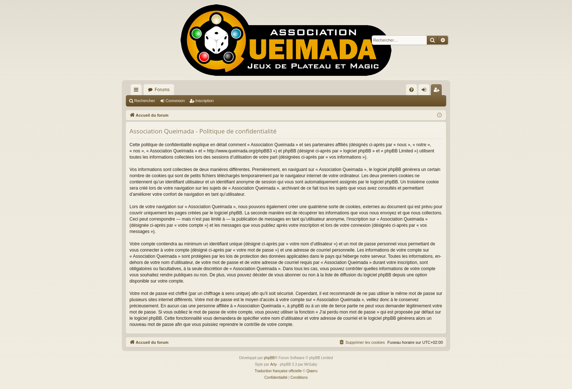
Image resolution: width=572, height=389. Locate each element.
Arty (273, 364)
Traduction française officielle (278, 371)
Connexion (175, 100)
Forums (162, 89)
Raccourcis (138, 91)
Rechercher (144, 100)
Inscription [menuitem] (438, 91)
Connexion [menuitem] (425, 91)
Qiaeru (311, 371)
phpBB (269, 358)
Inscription (205, 100)
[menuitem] (411, 89)
